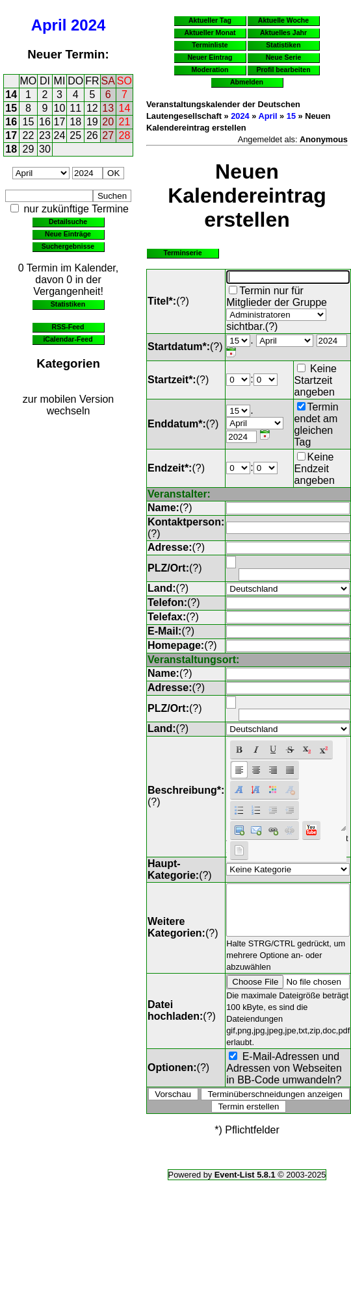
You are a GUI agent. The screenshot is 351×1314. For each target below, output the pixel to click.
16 (11, 121)
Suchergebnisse (68, 246)
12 (92, 108)
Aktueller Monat (209, 32)
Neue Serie (284, 57)
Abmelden (246, 82)
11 (75, 108)
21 (125, 121)
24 (60, 135)
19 (92, 121)
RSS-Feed (68, 327)
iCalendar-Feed (67, 339)
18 (75, 121)
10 (60, 108)
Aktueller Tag (209, 20)
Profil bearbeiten (283, 69)
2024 (88, 25)
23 (45, 135)
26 (92, 135)
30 (45, 149)
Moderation (210, 69)
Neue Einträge (68, 234)
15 (11, 108)
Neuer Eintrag (209, 57)
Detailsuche (68, 221)
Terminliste (210, 45)
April (49, 25)
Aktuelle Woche (283, 20)
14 (11, 94)
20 (108, 121)
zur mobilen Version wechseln (68, 405)
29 (28, 149)
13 (108, 108)
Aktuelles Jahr (283, 32)
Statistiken (68, 304)
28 (125, 135)
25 (75, 135)
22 (28, 135)
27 (108, 135)
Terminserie (182, 253)
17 (60, 121)
